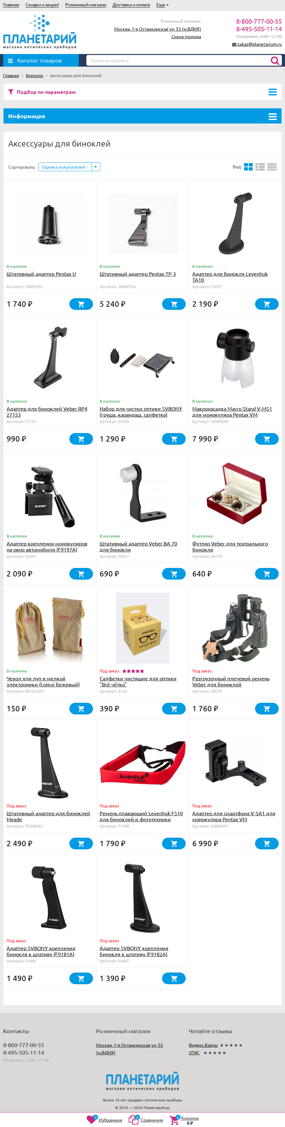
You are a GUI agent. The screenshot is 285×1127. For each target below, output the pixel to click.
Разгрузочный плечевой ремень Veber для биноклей (231, 681)
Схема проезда (186, 36)
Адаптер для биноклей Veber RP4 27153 (47, 411)
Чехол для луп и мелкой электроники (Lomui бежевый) (43, 681)
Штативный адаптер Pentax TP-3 (138, 273)
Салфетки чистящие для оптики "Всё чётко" (138, 681)
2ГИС (194, 1052)
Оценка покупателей (65, 167)
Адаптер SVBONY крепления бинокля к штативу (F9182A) (134, 951)
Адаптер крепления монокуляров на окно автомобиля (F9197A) (47, 546)
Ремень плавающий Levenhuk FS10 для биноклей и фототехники (141, 816)
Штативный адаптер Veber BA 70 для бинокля (138, 546)
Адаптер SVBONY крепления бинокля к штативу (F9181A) (41, 951)
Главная (11, 4)
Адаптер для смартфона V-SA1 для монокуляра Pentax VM (233, 816)
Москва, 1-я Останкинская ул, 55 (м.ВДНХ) (157, 29)
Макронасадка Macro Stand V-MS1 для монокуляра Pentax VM (232, 411)
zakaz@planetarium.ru (259, 44)
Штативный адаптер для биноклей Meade (48, 816)
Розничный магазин (85, 4)
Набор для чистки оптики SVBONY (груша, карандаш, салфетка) (141, 411)
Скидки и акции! (42, 4)
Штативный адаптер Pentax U (41, 273)
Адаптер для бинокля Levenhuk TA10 (230, 276)
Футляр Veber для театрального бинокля (230, 546)
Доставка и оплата (131, 4)
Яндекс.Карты (203, 1045)
